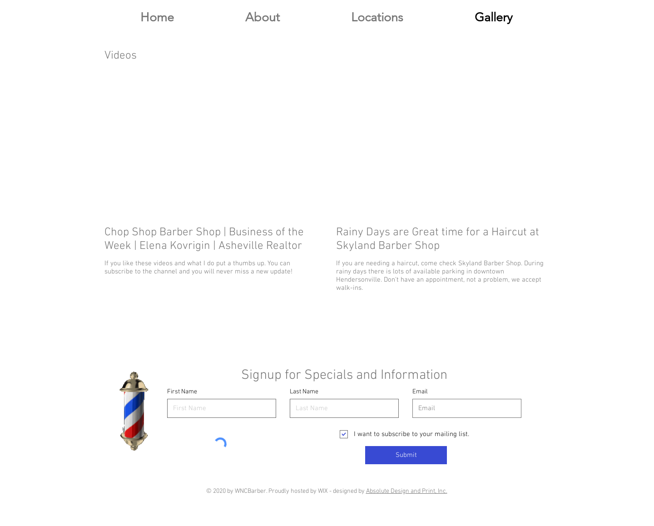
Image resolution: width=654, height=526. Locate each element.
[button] (377, 17)
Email (420, 392)
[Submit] (406, 455)
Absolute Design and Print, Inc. (406, 491)
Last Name (304, 392)
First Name (182, 392)
